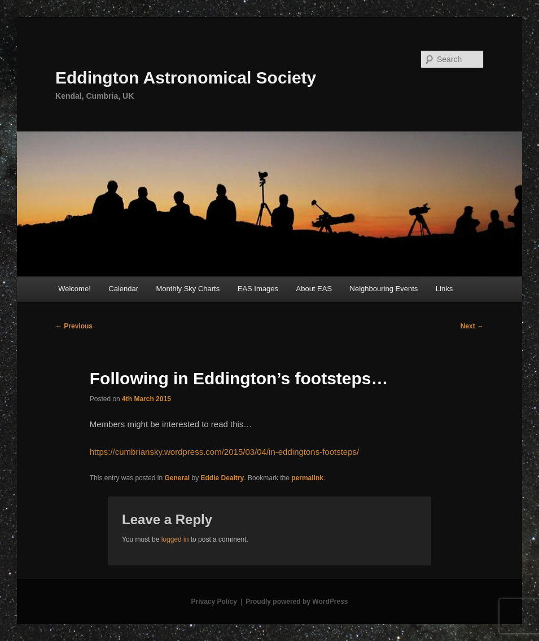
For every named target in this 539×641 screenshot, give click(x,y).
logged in (175, 539)
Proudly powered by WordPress (297, 601)
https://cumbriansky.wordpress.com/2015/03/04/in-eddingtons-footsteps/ (224, 451)
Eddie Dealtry (222, 478)
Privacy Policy (213, 601)
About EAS (314, 288)
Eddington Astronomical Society (185, 77)
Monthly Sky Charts (188, 288)
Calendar (123, 288)
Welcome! (74, 288)
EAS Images (258, 288)
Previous (74, 326)
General (177, 478)
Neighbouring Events (384, 288)
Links (444, 288)
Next (472, 326)
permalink (307, 478)
